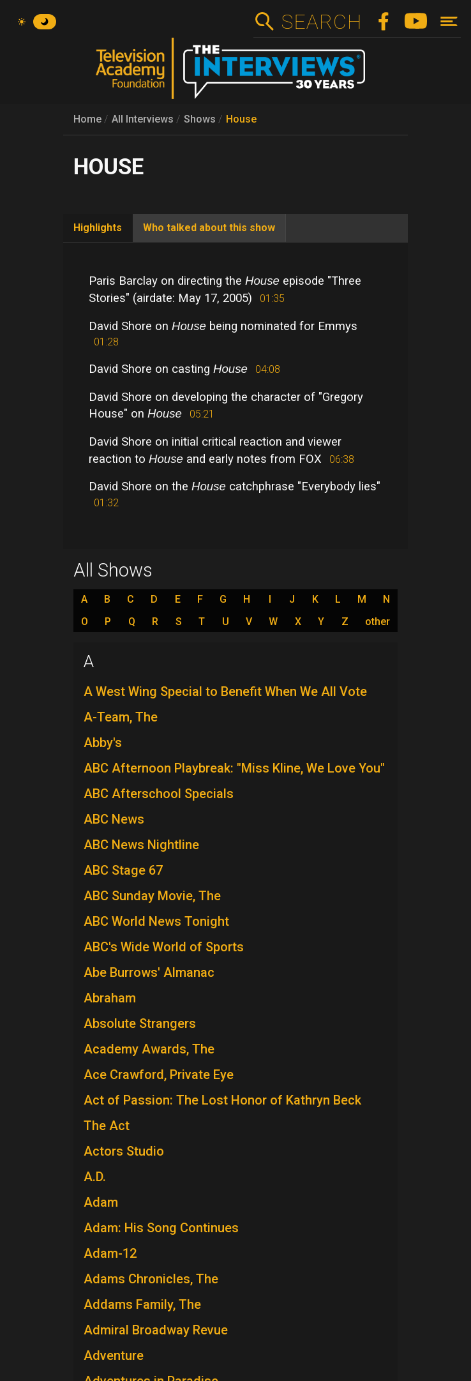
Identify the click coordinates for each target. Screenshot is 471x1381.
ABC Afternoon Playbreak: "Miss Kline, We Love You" (234, 768)
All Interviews (143, 119)
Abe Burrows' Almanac (149, 972)
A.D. (95, 1176)
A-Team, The (121, 717)
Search (321, 22)
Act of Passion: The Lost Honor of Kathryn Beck (222, 1100)
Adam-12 (110, 1253)
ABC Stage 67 (123, 870)
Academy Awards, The (149, 1049)
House (241, 119)
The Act (107, 1125)
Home (87, 119)
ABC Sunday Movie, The (152, 895)
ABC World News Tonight (156, 921)
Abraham (110, 998)
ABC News (114, 819)
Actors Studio (124, 1151)
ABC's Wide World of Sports (164, 947)
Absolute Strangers (140, 1023)
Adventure (114, 1355)
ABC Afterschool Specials (159, 793)
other (377, 622)
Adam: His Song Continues (161, 1227)
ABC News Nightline (141, 844)
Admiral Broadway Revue (156, 1330)
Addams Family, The (142, 1304)
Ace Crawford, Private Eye (159, 1074)
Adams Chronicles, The (151, 1279)
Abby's (103, 742)
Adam (101, 1202)
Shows (200, 119)
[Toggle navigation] (449, 21)
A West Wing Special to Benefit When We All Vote (225, 691)
